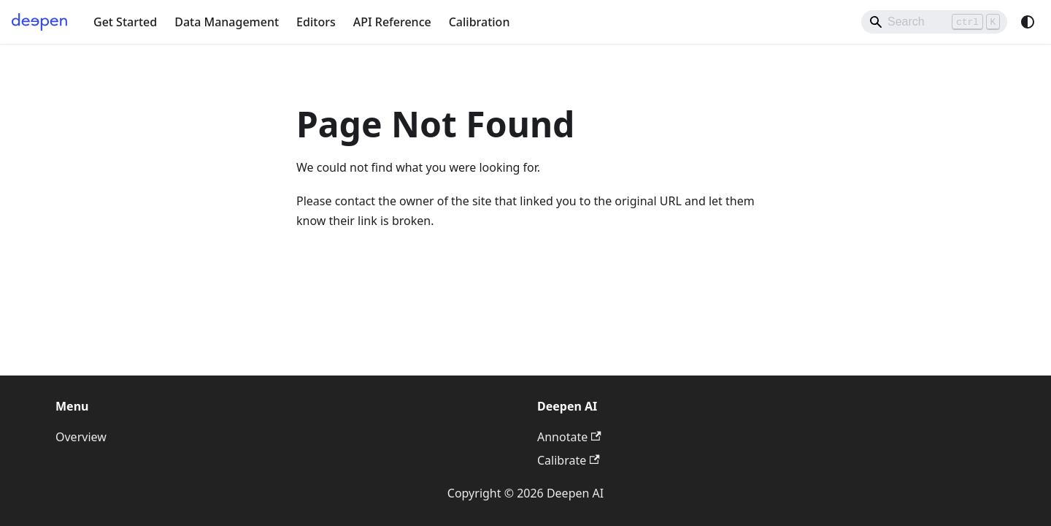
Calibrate (568, 460)
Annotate (569, 437)
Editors (316, 22)
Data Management (226, 22)
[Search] (934, 22)
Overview (81, 437)
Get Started (125, 22)
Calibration (479, 22)
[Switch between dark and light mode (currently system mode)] (1027, 22)
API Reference (392, 22)
